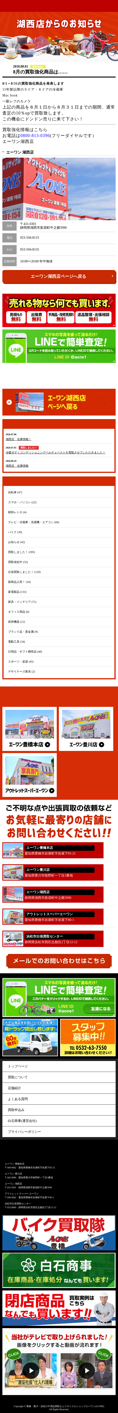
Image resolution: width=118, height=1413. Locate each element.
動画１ (30, 1361)
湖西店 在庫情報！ (18, 439)
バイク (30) (15, 532)
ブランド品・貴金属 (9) (23, 631)
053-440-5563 (110, 939)
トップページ (18, 1066)
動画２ (87, 1361)
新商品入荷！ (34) (19, 582)
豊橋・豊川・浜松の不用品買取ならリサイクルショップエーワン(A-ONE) (65, 1406)
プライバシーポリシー (24, 1132)
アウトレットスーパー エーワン (22, 1193)
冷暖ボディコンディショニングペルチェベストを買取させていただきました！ (55, 452)
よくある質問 (18, 1099)
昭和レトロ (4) (17, 512)
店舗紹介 (14, 1088)
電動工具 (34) (16, 641)
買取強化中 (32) (18, 562)
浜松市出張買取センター (18, 1203)
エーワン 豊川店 (13, 1173)
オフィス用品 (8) (18, 611)
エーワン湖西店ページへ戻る (72, 276)
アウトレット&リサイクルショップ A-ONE (12, 5)
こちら (40, 129)
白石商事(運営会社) (22, 1121)
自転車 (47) (15, 492)
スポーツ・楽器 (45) (20, 661)
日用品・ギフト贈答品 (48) (25, 651)
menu (112, 6)
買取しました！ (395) (21, 552)
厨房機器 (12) (16, 621)
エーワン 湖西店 (13, 1183)
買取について (18, 1077)
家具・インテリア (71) (22, 602)
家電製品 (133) (17, 592)
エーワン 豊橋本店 (14, 1163)
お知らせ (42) (16, 542)
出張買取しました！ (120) (24, 572)
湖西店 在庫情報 (17, 465)
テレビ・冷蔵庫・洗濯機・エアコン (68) (33, 522)
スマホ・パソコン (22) (22, 502)
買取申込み (16, 1110)
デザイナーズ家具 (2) (21, 671)
